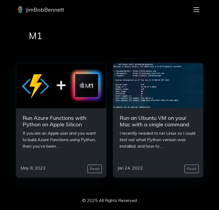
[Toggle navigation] (196, 9)
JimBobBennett (40, 10)
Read (94, 168)
